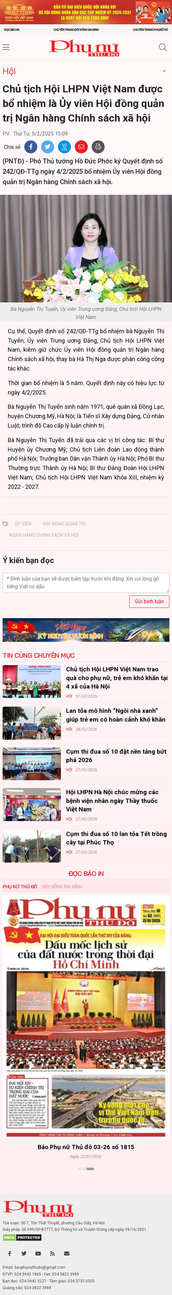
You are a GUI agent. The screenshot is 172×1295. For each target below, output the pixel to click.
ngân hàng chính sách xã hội (44, 535)
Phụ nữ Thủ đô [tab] (20, 886)
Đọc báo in (11, 29)
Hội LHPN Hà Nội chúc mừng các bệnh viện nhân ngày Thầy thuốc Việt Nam (112, 800)
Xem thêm (86, 1180)
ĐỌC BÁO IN (86, 873)
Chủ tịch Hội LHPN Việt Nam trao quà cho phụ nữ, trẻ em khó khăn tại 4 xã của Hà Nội (117, 677)
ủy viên (23, 523)
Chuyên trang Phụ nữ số (150, 29)
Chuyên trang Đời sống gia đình (76, 29)
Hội (9, 71)
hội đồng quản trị (64, 523)
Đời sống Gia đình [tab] (62, 886)
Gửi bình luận (149, 601)
